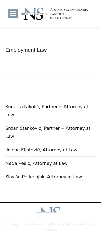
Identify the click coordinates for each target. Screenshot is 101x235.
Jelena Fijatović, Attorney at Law (41, 150)
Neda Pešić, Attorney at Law (36, 163)
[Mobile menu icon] (13, 13)
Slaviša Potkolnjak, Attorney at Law (43, 177)
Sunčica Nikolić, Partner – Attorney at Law (46, 111)
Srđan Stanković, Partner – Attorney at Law (47, 132)
